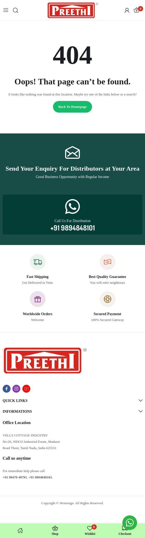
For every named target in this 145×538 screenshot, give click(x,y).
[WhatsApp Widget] (129, 522)
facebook (7, 389)
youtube (26, 389)
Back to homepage (72, 107)
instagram (16, 389)
